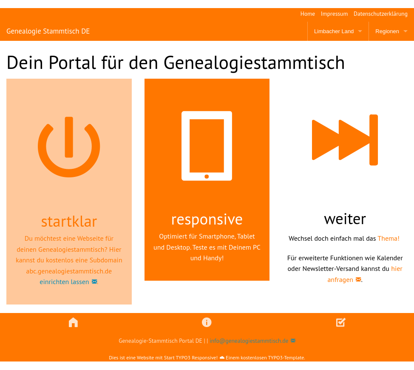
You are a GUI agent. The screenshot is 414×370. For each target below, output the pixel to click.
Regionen (387, 31)
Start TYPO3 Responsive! (191, 357)
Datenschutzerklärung (381, 13)
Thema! (388, 238)
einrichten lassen (64, 281)
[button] (73, 322)
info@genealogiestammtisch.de (249, 340)
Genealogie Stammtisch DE (48, 31)
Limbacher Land (334, 31)
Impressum (334, 13)
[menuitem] (305, 14)
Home (308, 13)
